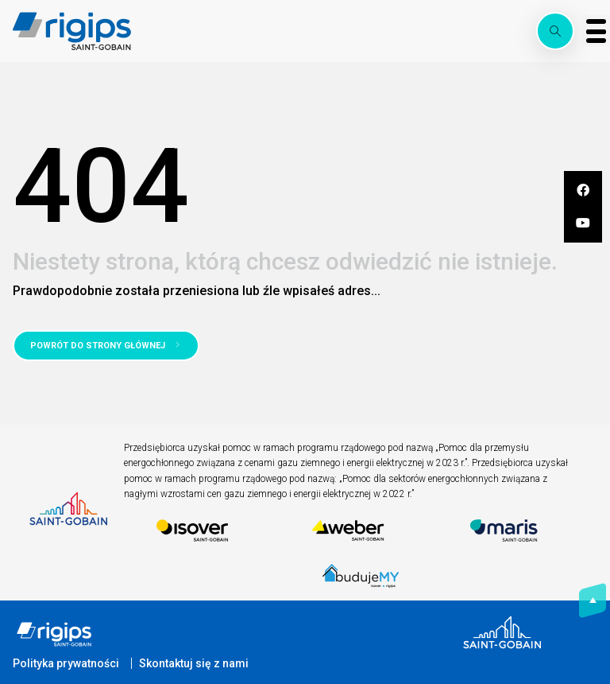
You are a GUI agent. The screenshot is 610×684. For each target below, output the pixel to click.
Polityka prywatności (66, 663)
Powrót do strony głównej (97, 345)
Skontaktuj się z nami (194, 663)
